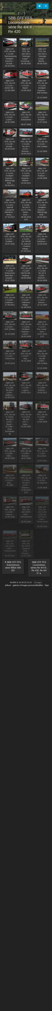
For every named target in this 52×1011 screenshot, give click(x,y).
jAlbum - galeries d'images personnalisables (24, 585)
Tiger (47, 585)
